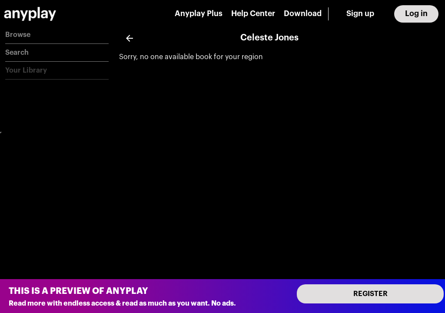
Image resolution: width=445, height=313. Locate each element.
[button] (57, 35)
